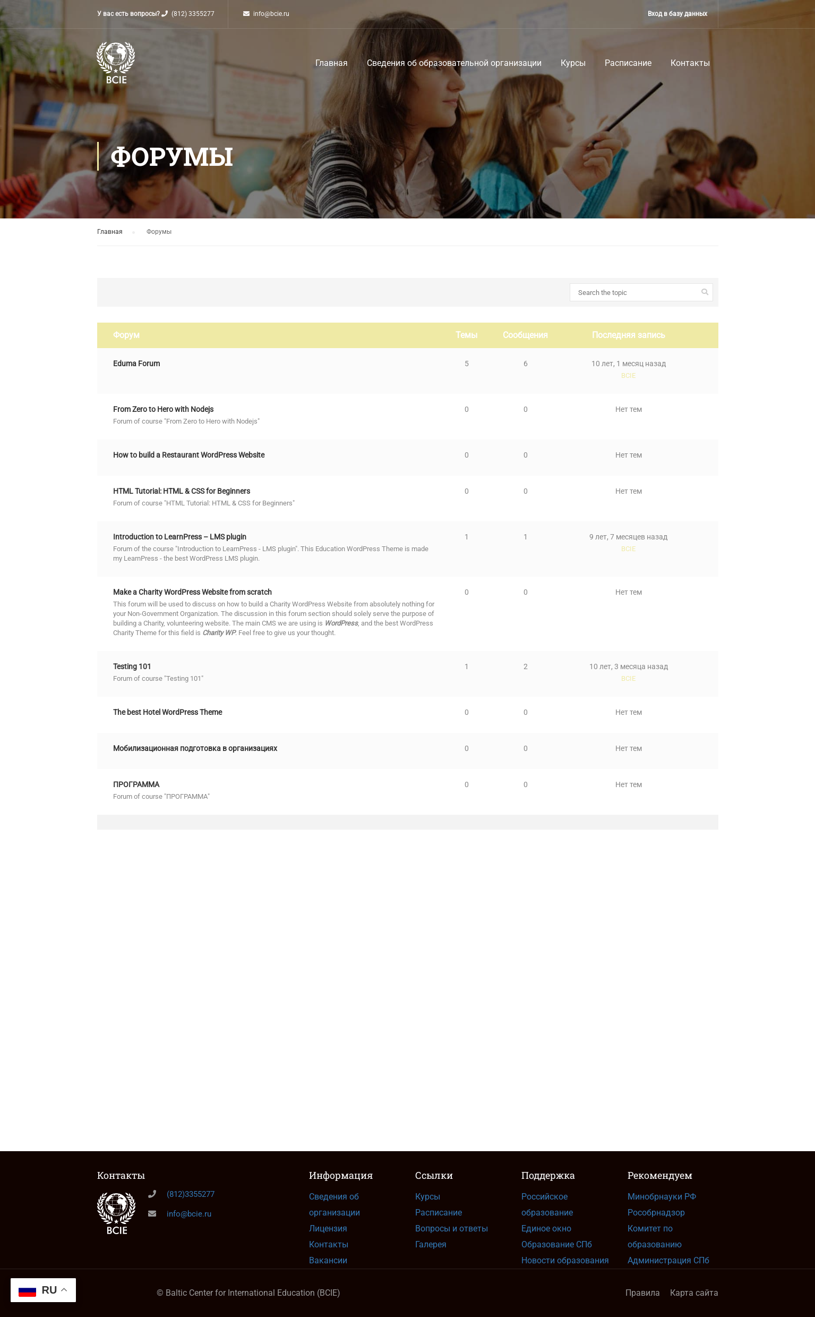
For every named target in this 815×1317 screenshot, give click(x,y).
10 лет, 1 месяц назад (628, 371)
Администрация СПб (668, 1260)
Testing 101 (132, 674)
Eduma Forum (136, 371)
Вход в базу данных (677, 14)
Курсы (573, 66)
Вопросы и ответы (451, 1228)
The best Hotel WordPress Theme (167, 720)
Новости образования (565, 1260)
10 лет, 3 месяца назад (628, 674)
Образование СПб (556, 1244)
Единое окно (546, 1228)
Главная (331, 66)
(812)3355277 (191, 1194)
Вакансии (328, 1260)
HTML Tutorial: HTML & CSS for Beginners (181, 499)
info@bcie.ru (271, 14)
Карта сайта (694, 1293)
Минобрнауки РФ (662, 1197)
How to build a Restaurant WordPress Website (188, 463)
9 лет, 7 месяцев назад (628, 545)
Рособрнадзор (656, 1213)
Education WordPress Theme (360, 557)
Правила (642, 1293)
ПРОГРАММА (136, 792)
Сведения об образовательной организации (454, 66)
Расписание (628, 66)
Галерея (431, 1244)
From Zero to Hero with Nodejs (163, 417)
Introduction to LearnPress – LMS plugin (179, 545)
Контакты (690, 66)
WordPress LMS (214, 566)
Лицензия (328, 1228)
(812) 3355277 (193, 14)
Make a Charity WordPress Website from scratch (192, 600)
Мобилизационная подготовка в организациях (195, 756)
